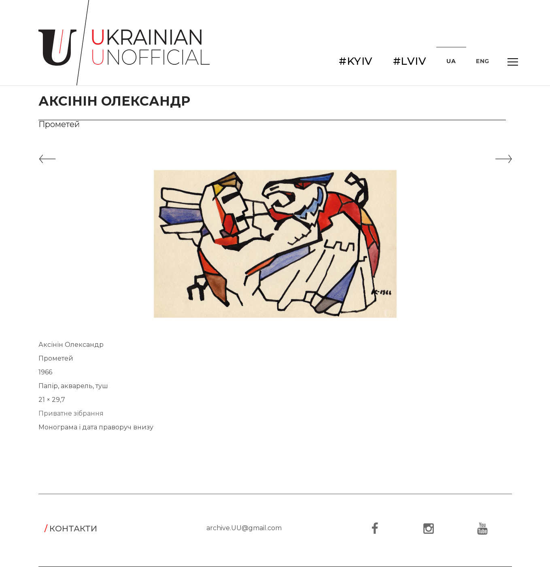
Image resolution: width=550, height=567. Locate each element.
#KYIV (356, 61)
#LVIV (410, 61)
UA (451, 61)
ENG (482, 61)
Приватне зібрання (71, 413)
